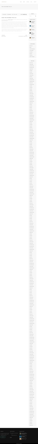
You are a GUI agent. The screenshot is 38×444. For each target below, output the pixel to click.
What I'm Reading (32, 56)
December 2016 (32, 189)
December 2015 (32, 207)
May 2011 (31, 292)
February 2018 (31, 167)
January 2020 (31, 132)
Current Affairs (9, 14)
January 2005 (31, 409)
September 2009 (32, 323)
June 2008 (31, 346)
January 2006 (31, 391)
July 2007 (31, 363)
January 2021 (31, 113)
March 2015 (31, 221)
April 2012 (31, 275)
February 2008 (32, 352)
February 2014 (31, 241)
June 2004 (31, 420)
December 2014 (32, 226)
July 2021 (31, 104)
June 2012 (31, 272)
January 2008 (31, 354)
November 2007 (32, 357)
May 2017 (31, 181)
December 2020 (32, 115)
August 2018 (31, 158)
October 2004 (31, 414)
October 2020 (31, 118)
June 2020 (31, 124)
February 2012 (31, 278)
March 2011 (31, 295)
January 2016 (31, 206)
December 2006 (32, 374)
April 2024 (31, 76)
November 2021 (32, 98)
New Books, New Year (33, 29)
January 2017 (31, 187)
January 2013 (31, 261)
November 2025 (32, 67)
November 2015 (32, 209)
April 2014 (31, 238)
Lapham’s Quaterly (10, 19)
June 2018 (31, 161)
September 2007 (32, 360)
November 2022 (32, 84)
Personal (31, 53)
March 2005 (31, 406)
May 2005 (31, 403)
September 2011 (32, 286)
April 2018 (31, 164)
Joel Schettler (20, 443)
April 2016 (31, 201)
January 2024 (31, 78)
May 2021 (31, 107)
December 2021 (32, 96)
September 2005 (32, 397)
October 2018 (31, 155)
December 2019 (32, 133)
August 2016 (31, 195)
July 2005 (31, 400)
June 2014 (31, 235)
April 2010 (31, 312)
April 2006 (31, 386)
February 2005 (31, 408)
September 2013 (32, 249)
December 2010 (32, 300)
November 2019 (32, 135)
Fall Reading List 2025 (33, 37)
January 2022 (31, 95)
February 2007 (31, 371)
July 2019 (31, 141)
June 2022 (31, 87)
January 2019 (31, 150)
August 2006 (31, 380)
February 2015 (31, 223)
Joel (12, 14)
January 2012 (31, 280)
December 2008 (32, 337)
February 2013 (31, 260)
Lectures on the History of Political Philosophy (33, 22)
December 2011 (32, 281)
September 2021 (32, 101)
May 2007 (31, 366)
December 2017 (32, 170)
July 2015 (31, 215)
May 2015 (31, 218)
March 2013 (31, 258)
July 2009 (31, 326)
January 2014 (31, 243)
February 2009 (32, 334)
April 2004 (31, 423)
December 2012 (32, 263)
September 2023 (32, 81)
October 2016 (31, 192)
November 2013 (32, 246)
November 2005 (32, 394)
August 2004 (31, 417)
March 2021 (31, 110)
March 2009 (31, 332)
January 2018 (31, 169)
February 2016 (31, 204)
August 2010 (31, 306)
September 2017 (32, 175)
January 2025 (31, 73)
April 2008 (31, 349)
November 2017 (32, 172)
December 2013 (32, 244)
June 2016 (31, 198)
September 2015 (32, 212)
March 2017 (31, 184)
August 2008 (31, 343)
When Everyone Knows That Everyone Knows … (32, 33)
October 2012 (31, 266)
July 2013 (31, 252)
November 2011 (32, 283)
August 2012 (31, 269)
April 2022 (31, 90)
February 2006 (32, 389)
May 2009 (31, 329)
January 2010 (31, 317)
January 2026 (31, 64)
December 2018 (32, 152)
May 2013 (31, 255)
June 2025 (31, 70)
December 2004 (32, 411)
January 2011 (31, 298)
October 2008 (31, 340)
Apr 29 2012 (4, 14)
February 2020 (31, 130)
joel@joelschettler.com (14, 435)
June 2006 (31, 383)
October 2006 (31, 377)
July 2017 (31, 178)
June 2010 (31, 309)
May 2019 (31, 144)
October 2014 (31, 229)
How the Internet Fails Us (5, 20)
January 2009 (31, 335)
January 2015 (31, 224)
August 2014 (31, 232)
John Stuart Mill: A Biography (33, 26)
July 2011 (31, 289)
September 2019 (32, 138)
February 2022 (31, 93)
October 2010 (31, 303)
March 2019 (31, 147)
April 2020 (31, 127)
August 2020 (31, 121)
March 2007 (31, 369)
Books (30, 47)
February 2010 (31, 315)
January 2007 (31, 372)
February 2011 (31, 297)
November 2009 (32, 320)
